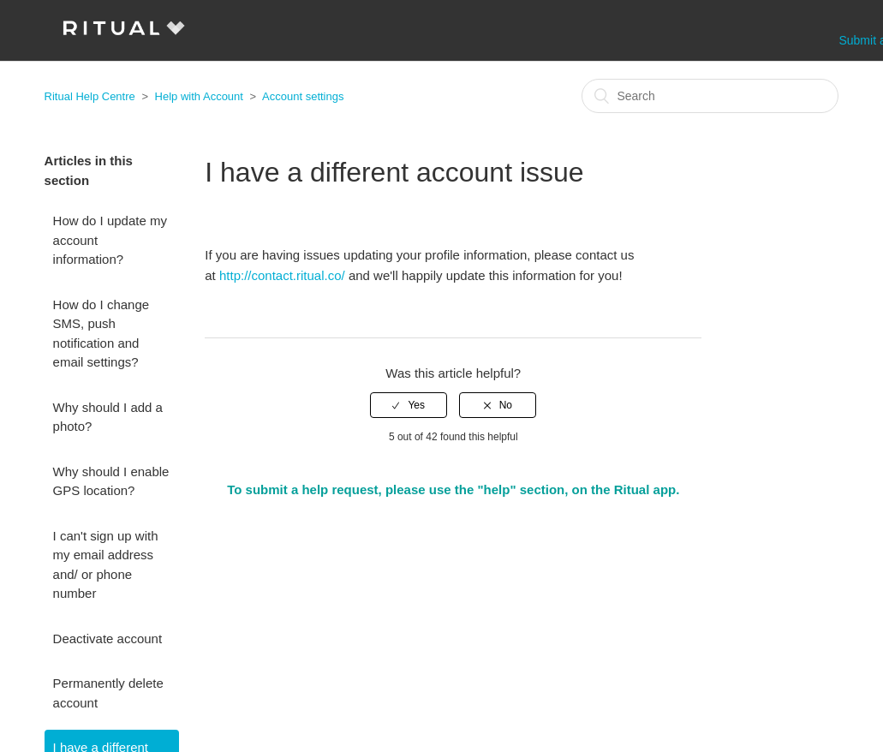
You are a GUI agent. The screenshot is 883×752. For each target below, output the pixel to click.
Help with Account (199, 96)
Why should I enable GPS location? (111, 481)
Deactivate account (108, 638)
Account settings (302, 96)
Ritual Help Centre (90, 96)
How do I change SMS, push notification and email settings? (101, 333)
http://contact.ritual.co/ (282, 275)
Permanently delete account (108, 693)
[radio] (408, 405)
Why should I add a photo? (108, 417)
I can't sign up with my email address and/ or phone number (105, 564)
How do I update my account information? (110, 239)
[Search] (710, 96)
